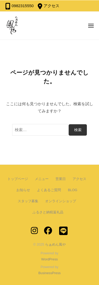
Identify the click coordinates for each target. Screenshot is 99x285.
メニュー (42, 179)
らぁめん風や (55, 244)
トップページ (17, 179)
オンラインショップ (60, 201)
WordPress (49, 259)
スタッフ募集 (28, 201)
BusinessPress (49, 273)
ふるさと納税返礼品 (47, 212)
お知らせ (23, 190)
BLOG (72, 190)
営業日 (60, 179)
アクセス (51, 5)
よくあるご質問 (49, 190)
